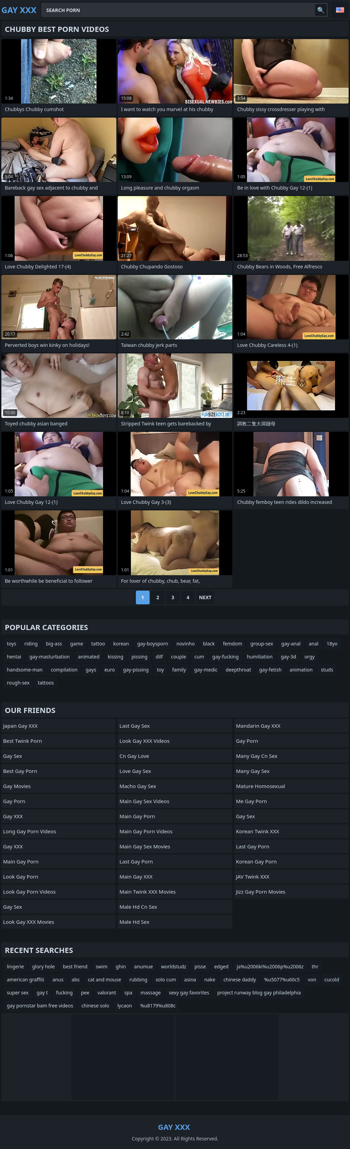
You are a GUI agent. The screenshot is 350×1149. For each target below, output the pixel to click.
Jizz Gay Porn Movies (260, 891)
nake (209, 979)
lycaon (124, 1005)
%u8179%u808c (158, 1005)
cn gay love (134, 755)
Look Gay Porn (20, 876)
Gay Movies (17, 786)
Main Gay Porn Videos (145, 831)
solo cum (165, 979)
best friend (75, 966)
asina (190, 979)
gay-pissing (136, 669)
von (312, 979)
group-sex (261, 643)
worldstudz (173, 966)
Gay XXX (13, 816)
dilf (159, 656)
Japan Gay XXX (20, 725)
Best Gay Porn (20, 770)
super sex (17, 992)
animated (89, 656)
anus (57, 979)
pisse (200, 966)
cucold (332, 979)
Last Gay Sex (134, 725)
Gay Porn (14, 801)
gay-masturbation (50, 656)
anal (313, 643)
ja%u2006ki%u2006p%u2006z (270, 966)
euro (109, 669)
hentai (14, 656)
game (76, 643)
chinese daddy (239, 979)
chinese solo (95, 1005)
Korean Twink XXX (257, 831)
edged (221, 966)
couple (178, 656)
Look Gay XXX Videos (144, 740)
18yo (332, 643)
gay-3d (288, 656)
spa (128, 992)
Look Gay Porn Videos (29, 891)
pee (85, 992)
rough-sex (18, 682)
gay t (42, 992)
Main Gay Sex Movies (144, 846)
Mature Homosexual (260, 786)
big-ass (54, 643)
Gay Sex (12, 755)
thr (315, 966)
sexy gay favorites (189, 992)
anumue (143, 966)
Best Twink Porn (22, 740)
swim (101, 966)
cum (199, 656)
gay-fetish (270, 669)
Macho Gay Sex (137, 786)
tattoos (46, 682)
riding (31, 643)
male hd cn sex (138, 906)
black (209, 643)
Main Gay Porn (21, 861)
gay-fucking (225, 656)
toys (11, 643)
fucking (64, 992)
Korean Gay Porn (256, 861)
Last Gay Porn (136, 861)
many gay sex (253, 770)
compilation (64, 669)
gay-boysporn (152, 643)
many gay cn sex (257, 755)
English (340, 10)
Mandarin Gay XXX (258, 725)
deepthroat (238, 669)
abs (76, 979)
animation (301, 669)
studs (327, 669)
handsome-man (25, 669)
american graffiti (25, 979)
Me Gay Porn (251, 801)
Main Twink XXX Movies (147, 891)
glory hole (43, 966)
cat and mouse (104, 979)
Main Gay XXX (135, 876)
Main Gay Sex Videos (144, 801)
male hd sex (134, 921)
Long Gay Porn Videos (29, 831)
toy (160, 669)
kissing (115, 656)
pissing (139, 656)
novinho (185, 643)
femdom (232, 643)
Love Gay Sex (135, 770)
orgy (309, 656)
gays (91, 669)
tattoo (98, 643)
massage (151, 992)
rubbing (138, 979)
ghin (121, 966)
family (179, 669)
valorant (106, 992)
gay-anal (291, 643)
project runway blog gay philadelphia (259, 992)
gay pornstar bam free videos (40, 1005)
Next (205, 597)
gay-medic (206, 669)
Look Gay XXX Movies (28, 921)
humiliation (260, 656)
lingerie (15, 966)
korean (121, 643)
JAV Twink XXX (252, 876)
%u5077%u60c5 (282, 979)
